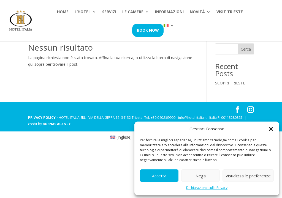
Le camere (132, 12)
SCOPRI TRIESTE (230, 83)
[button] (271, 129)
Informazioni (169, 12)
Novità (197, 12)
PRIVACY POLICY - (43, 117)
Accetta (159, 175)
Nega (201, 175)
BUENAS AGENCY (57, 124)
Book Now (148, 30)
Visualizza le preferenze (248, 175)
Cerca (246, 49)
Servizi (109, 12)
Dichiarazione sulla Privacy (206, 187)
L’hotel (83, 12)
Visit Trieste (229, 12)
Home (63, 12)
